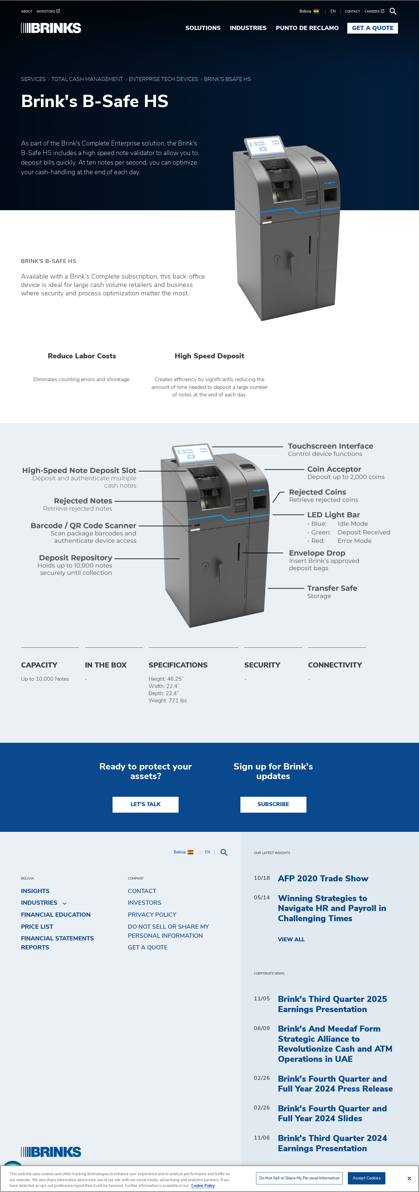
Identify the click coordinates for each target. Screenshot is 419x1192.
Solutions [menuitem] (203, 28)
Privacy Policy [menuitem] (152, 915)
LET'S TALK (146, 804)
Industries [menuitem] (248, 28)
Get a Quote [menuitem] (372, 28)
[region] (209, 1178)
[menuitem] (29, 11)
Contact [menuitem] (142, 891)
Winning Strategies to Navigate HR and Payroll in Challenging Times (332, 909)
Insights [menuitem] (35, 891)
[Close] (409, 1178)
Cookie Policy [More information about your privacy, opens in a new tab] (203, 1186)
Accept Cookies (367, 1178)
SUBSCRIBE (273, 804)
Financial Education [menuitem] (56, 915)
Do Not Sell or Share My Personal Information (168, 931)
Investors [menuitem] (144, 903)
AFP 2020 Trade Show (323, 879)
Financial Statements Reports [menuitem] (57, 943)
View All (291, 940)
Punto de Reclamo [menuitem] (307, 28)
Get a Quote (147, 948)
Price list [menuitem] (37, 927)
